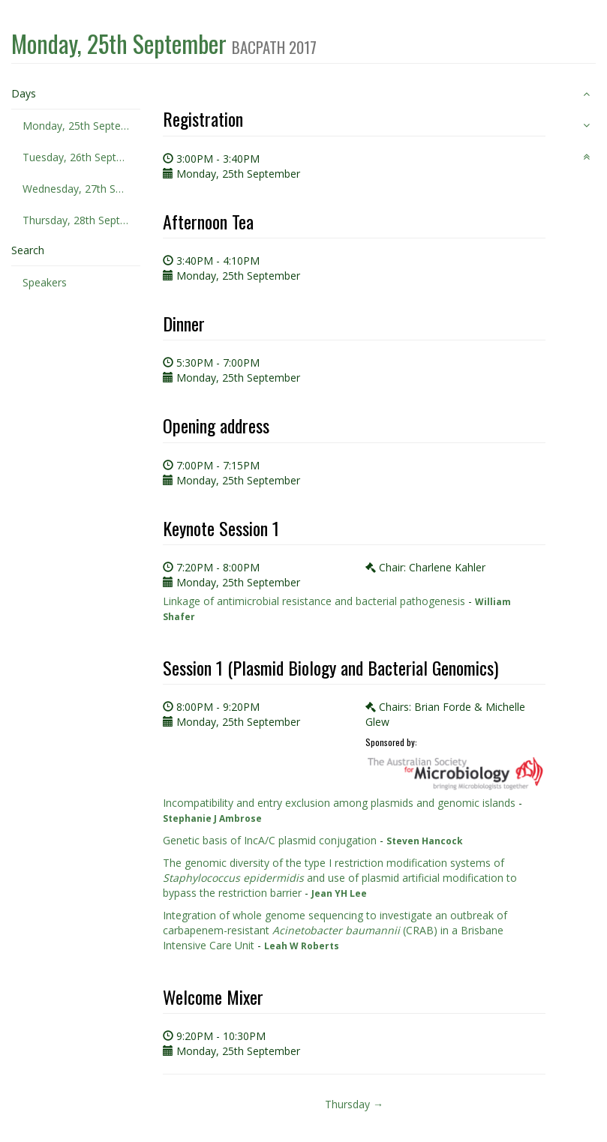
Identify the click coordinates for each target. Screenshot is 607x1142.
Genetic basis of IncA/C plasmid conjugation (270, 840)
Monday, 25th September (81, 125)
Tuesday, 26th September (81, 157)
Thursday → (354, 1104)
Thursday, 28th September (81, 220)
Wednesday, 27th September (81, 188)
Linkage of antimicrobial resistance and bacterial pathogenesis (314, 601)
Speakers (45, 282)
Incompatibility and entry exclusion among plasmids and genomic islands (339, 803)
